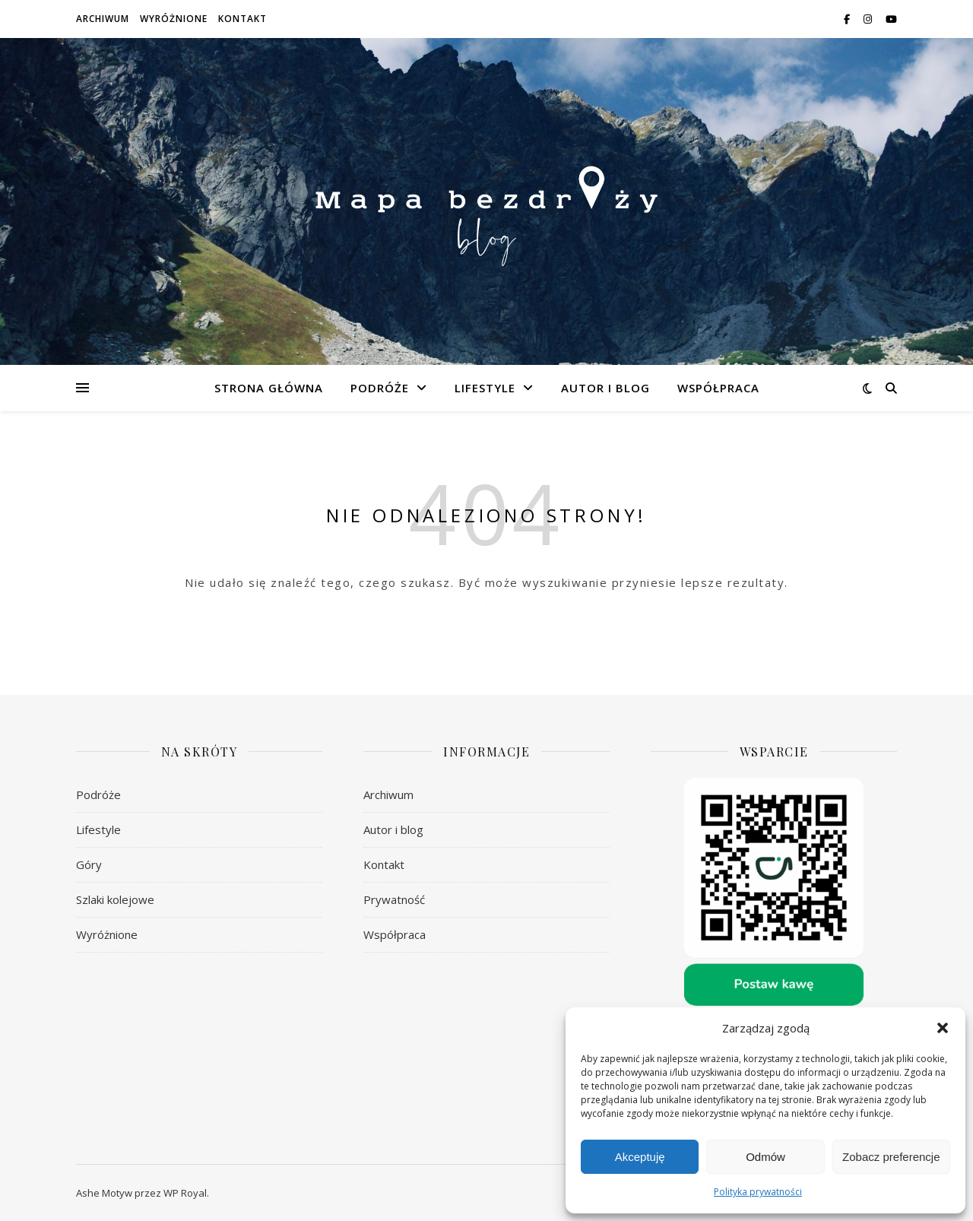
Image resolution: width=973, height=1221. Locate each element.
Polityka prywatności (758, 1191)
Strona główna (268, 387)
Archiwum (102, 18)
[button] (942, 1027)
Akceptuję (640, 1156)
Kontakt (242, 18)
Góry (89, 864)
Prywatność (394, 899)
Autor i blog (605, 387)
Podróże (379, 387)
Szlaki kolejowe (115, 899)
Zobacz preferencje (891, 1156)
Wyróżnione (174, 18)
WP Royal (185, 1193)
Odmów (765, 1156)
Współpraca (718, 387)
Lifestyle (485, 387)
